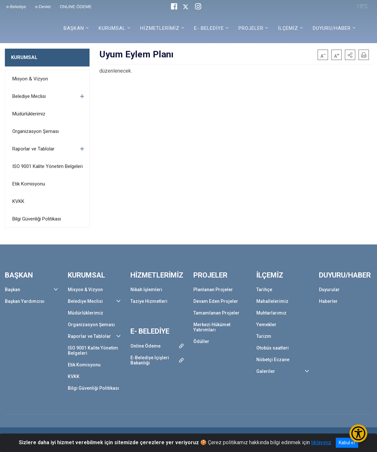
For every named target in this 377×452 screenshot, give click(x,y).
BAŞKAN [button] (74, 28)
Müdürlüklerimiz (28, 114)
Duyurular (329, 289)
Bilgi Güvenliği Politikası (36, 219)
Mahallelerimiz (272, 301)
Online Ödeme (145, 346)
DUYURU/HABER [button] (332, 28)
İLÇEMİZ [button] (288, 28)
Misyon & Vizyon (30, 79)
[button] (350, 55)
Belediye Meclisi (29, 96)
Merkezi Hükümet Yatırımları (211, 327)
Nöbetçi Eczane (272, 359)
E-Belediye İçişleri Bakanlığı (149, 360)
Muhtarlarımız (271, 312)
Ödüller (201, 341)
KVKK (18, 201)
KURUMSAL (24, 57)
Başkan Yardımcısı (24, 301)
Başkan (12, 289)
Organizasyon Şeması (35, 131)
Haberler (328, 301)
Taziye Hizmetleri (148, 301)
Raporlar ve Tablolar (33, 149)
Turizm (263, 336)
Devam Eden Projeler (215, 301)
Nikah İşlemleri (146, 289)
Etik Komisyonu (28, 184)
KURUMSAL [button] (112, 28)
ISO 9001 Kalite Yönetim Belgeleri (47, 166)
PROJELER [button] (250, 28)
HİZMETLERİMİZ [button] (159, 28)
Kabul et (347, 442)
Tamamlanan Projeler (216, 312)
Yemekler (266, 324)
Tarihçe (264, 289)
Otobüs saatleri (272, 348)
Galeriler (265, 371)
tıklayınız (321, 442)
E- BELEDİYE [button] (209, 28)
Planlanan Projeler (213, 289)
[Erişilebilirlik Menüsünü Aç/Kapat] (358, 433)
